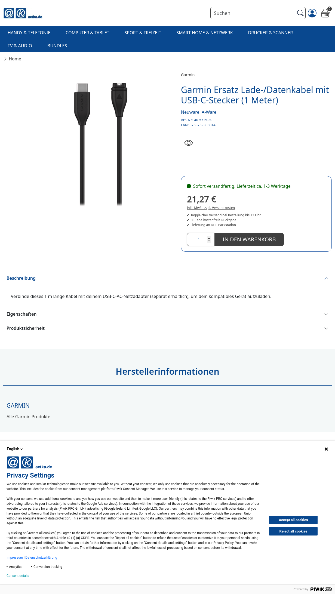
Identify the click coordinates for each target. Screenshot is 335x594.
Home (15, 59)
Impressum (15, 557)
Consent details (18, 576)
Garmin (188, 74)
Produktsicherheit (26, 328)
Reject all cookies (293, 531)
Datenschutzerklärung (41, 557)
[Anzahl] (201, 239)
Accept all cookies (293, 520)
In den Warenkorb (249, 239)
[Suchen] (253, 13)
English (15, 449)
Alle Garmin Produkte (28, 417)
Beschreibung (21, 278)
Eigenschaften (22, 314)
